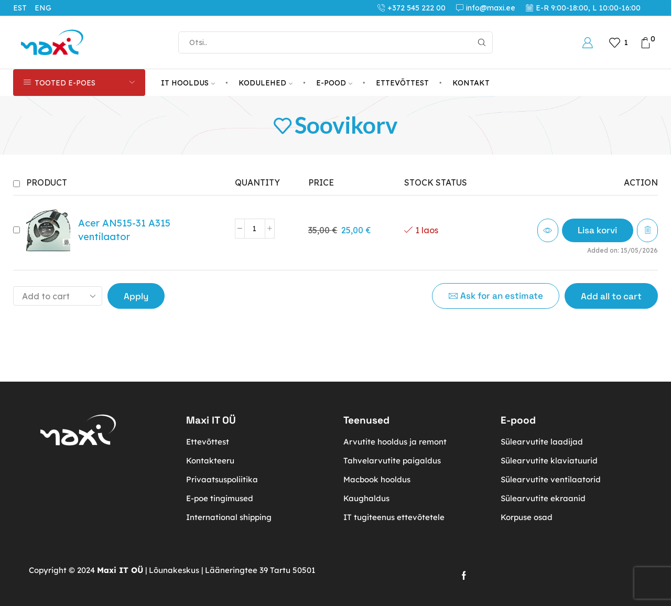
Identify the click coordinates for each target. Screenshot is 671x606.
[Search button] (481, 42)
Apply (136, 296)
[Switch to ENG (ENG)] (47, 8)
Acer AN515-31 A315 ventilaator (124, 230)
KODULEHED (266, 83)
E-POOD (334, 83)
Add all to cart (611, 296)
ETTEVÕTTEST (402, 83)
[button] (597, 230)
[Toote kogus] (255, 229)
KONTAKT (471, 83)
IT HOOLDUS (188, 83)
